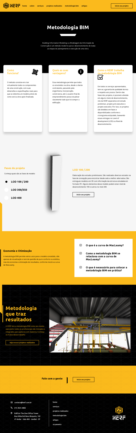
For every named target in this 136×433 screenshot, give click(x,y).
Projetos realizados (54, 6)
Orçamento (57, 424)
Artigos (84, 6)
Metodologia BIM (72, 6)
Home (24, 6)
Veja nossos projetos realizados (22, 343)
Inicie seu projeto (122, 6)
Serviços (40, 6)
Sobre (32, 6)
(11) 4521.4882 (20, 408)
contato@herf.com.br (23, 402)
